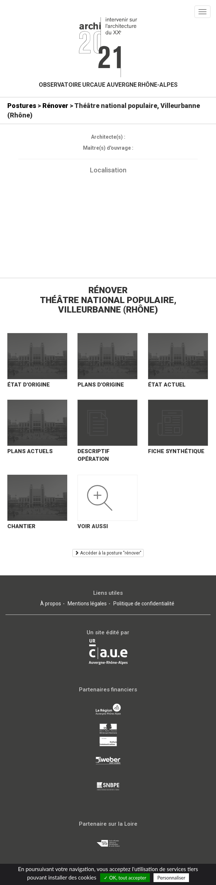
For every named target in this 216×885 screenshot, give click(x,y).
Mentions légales (87, 603)
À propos (50, 603)
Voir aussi (92, 526)
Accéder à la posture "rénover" (108, 553)
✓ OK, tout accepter (125, 878)
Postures (21, 105)
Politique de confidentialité (143, 603)
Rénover (55, 105)
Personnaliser (171, 878)
